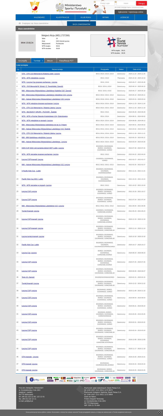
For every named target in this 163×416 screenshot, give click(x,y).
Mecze (50, 61)
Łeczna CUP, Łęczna (29, 349)
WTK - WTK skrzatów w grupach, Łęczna (37, 185)
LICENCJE (124, 17)
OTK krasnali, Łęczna (29, 364)
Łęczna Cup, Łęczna (29, 253)
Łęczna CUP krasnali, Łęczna (32, 159)
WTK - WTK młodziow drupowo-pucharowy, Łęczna (40, 104)
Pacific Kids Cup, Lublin (30, 245)
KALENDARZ (39, 17)
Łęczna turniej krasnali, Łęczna (33, 236)
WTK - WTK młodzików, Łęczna (33, 78)
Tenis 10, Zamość (28, 277)
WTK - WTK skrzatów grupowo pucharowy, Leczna (40, 154)
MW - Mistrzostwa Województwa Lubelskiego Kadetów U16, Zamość (46, 91)
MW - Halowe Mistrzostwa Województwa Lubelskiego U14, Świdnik (46, 129)
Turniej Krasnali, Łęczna (30, 211)
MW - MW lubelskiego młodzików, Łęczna (37, 138)
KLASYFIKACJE (62, 17)
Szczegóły (22, 61)
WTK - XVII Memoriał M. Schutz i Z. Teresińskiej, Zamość (42, 86)
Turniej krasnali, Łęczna (30, 283)
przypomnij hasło (138, 7)
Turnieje (37, 61)
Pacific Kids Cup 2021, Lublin (32, 179)
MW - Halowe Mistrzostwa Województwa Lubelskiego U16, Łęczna (46, 99)
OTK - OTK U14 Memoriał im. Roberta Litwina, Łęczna (41, 108)
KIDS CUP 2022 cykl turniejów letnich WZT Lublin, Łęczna (43, 148)
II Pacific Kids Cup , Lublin (31, 171)
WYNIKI (106, 17)
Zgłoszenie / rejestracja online (130, 12)
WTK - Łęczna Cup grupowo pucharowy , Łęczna (39, 82)
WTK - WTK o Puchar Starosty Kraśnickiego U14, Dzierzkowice (45, 116)
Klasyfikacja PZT (66, 61)
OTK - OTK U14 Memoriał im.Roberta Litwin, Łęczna (41, 74)
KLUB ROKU (86, 17)
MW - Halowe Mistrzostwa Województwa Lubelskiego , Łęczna (44, 142)
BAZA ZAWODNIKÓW (81, 24)
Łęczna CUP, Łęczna (29, 191)
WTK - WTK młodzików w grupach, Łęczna (37, 121)
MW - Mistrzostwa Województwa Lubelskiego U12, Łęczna (43, 206)
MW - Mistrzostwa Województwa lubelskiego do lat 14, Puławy (44, 125)
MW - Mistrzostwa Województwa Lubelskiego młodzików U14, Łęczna (47, 95)
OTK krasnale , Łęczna (30, 357)
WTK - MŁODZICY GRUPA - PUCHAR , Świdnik (39, 112)
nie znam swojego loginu (123, 7)
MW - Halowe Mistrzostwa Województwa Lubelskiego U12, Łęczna (46, 165)
